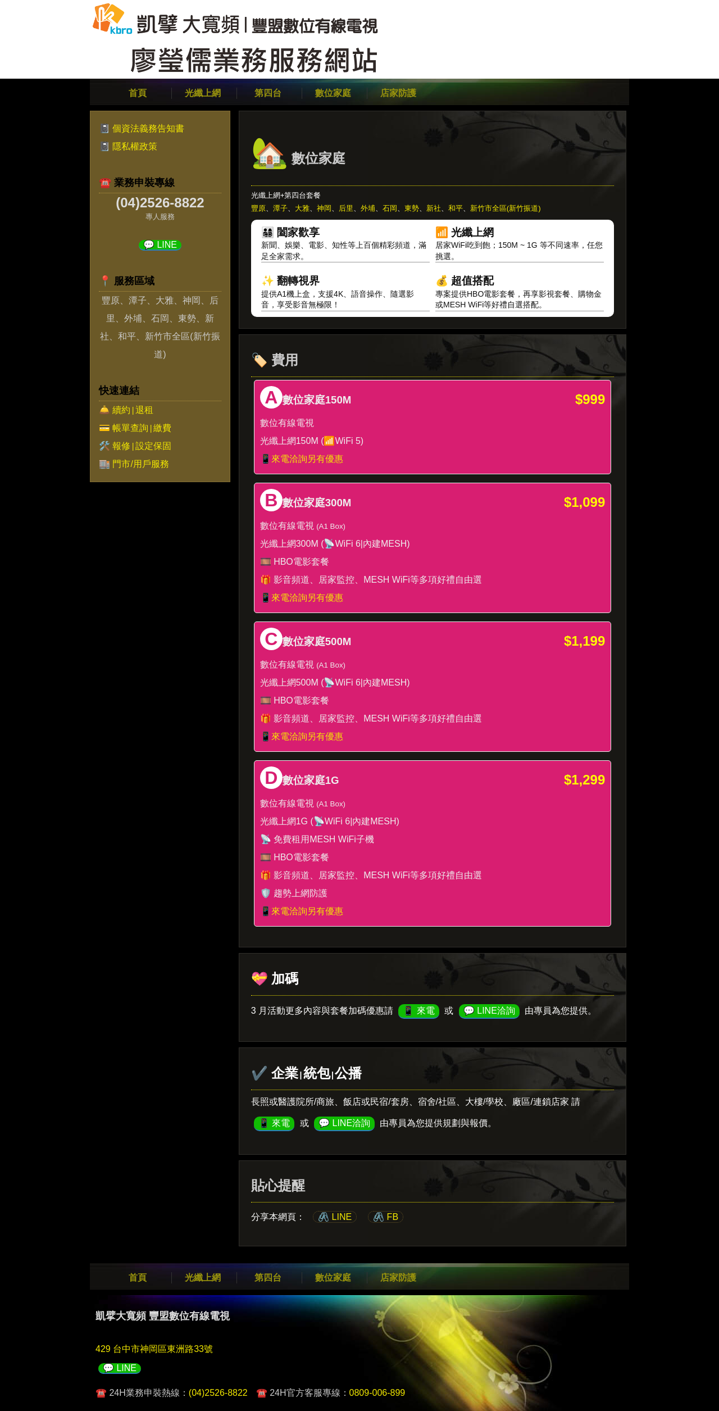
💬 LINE (160, 244)
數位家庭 (333, 93)
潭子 (280, 208)
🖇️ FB (385, 1217)
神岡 (324, 208)
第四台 (267, 93)
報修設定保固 (141, 446)
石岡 (390, 208)
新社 (433, 208)
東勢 (411, 208)
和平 (455, 208)
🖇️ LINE (335, 1217)
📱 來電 (418, 1010)
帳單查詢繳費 (141, 428)
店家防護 (398, 93)
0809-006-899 (377, 1393)
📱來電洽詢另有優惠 (301, 459)
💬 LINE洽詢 (489, 1010)
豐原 (258, 208)
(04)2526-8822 (218, 1393)
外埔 (368, 208)
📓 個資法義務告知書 (141, 128)
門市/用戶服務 (140, 464)
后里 (346, 208)
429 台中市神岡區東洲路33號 (154, 1349)
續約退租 (132, 410)
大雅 (302, 208)
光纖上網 (203, 93)
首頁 (138, 93)
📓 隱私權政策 (128, 146)
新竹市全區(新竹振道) (505, 208)
